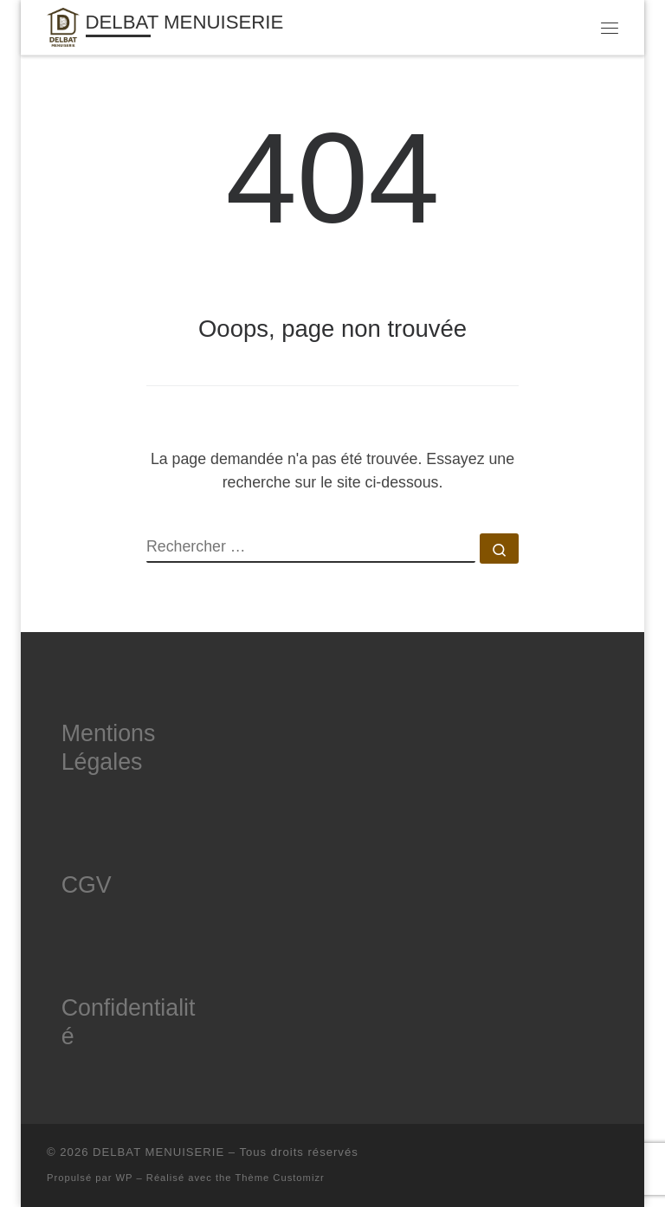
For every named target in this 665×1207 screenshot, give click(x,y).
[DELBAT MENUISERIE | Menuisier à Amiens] (63, 25)
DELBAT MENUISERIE (158, 1152)
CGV (86, 885)
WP (124, 1177)
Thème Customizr (279, 1177)
